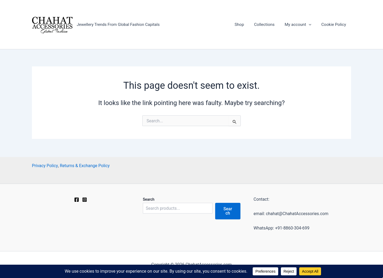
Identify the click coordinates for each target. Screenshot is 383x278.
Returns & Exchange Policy (85, 165)
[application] (310, 24)
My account (299, 24)
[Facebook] (76, 199)
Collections (266, 24)
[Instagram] (84, 199)
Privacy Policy (45, 165)
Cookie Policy (334, 24)
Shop (242, 24)
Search (148, 199)
